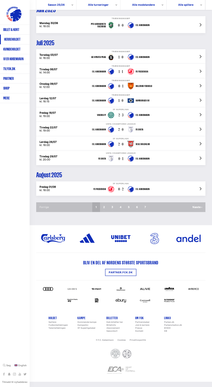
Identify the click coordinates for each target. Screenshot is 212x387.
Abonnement (113, 333)
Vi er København (13, 59)
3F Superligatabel (86, 333)
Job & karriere (142, 330)
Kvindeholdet (11, 49)
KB (165, 336)
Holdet (53, 323)
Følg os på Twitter (25, 374)
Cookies (121, 345)
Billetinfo (111, 330)
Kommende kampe (86, 327)
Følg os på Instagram (14, 374)
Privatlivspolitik (138, 345)
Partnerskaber (142, 327)
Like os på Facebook (4, 374)
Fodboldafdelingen (58, 330)
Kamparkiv (82, 330)
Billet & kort (11, 29)
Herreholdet (12, 39)
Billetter (112, 323)
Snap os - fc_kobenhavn (9, 374)
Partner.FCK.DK (121, 277)
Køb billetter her (114, 327)
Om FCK (139, 323)
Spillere (52, 327)
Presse (138, 333)
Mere (6, 98)
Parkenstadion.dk (173, 330)
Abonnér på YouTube (19, 374)
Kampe (81, 323)
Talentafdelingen (57, 333)
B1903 (167, 333)
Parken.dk (169, 327)
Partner (8, 78)
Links (167, 323)
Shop (6, 88)
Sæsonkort (111, 336)
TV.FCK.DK (9, 69)
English (22, 365)
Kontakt (139, 336)
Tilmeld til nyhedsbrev (14, 382)
